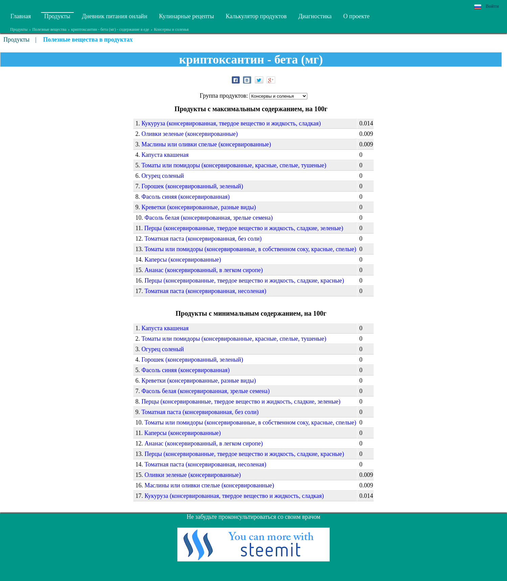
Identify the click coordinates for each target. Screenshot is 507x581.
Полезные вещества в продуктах (88, 39)
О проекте (356, 16)
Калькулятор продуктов (256, 16)
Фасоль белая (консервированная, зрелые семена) (209, 217)
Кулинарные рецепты (186, 16)
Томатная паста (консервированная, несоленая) (205, 291)
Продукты (57, 16)
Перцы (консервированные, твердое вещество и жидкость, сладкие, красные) (244, 280)
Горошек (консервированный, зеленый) (192, 186)
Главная (20, 16)
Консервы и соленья (171, 29)
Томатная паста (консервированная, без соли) (203, 238)
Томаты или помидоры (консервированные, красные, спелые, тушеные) (233, 165)
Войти (492, 6)
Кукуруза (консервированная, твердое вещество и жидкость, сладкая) (231, 123)
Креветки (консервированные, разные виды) (198, 207)
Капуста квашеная (165, 154)
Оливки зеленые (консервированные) (189, 133)
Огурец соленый (162, 175)
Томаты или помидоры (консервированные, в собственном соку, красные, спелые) (250, 249)
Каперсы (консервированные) (183, 259)
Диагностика (314, 16)
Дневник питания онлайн (114, 16)
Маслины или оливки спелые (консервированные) (206, 144)
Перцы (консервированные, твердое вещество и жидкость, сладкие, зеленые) (243, 228)
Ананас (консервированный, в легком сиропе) (204, 270)
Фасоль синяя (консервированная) (185, 196)
